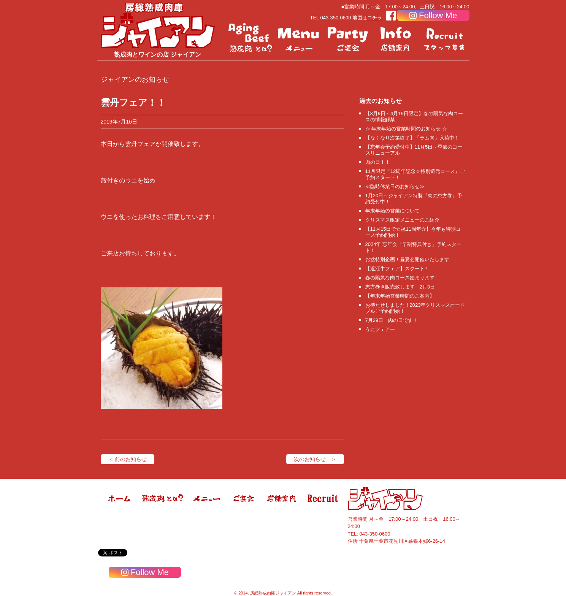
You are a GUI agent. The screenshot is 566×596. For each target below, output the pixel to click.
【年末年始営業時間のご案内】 (399, 296)
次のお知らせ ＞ (315, 459)
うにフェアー (380, 329)
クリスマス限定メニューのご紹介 (402, 220)
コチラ (374, 18)
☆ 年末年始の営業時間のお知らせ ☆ (406, 129)
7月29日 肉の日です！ (391, 320)
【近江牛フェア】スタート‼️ (396, 268)
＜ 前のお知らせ (127, 459)
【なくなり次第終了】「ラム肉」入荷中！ (412, 138)
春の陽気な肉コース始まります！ (402, 278)
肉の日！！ (377, 162)
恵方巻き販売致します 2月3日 (400, 287)
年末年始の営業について (392, 211)
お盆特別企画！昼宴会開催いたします (407, 259)
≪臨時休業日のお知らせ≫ (395, 186)
